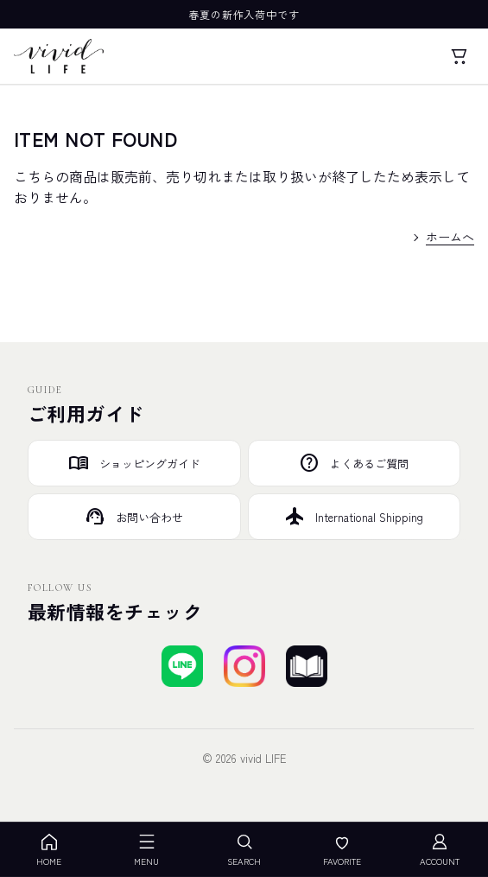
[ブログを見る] (306, 666)
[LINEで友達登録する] (182, 666)
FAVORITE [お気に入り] (342, 849)
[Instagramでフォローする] (244, 666)
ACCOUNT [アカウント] (439, 849)
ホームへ (450, 236)
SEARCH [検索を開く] (244, 849)
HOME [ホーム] (48, 849)
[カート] (458, 56)
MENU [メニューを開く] (146, 849)
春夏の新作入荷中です (244, 14)
